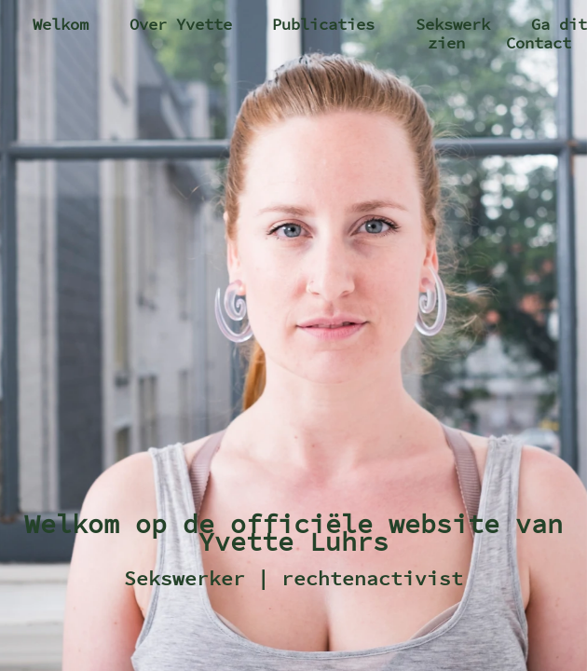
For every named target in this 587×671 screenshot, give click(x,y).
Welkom (61, 24)
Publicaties (323, 24)
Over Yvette (181, 24)
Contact (538, 43)
